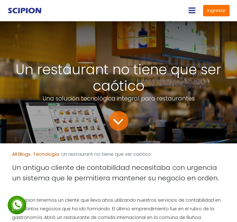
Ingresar (216, 10)
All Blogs (21, 154)
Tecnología (46, 154)
